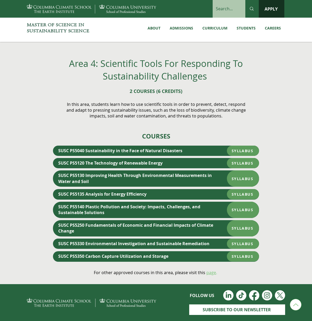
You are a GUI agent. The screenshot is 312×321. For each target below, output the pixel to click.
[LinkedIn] (228, 295)
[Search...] (225, 9)
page (211, 272)
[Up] (295, 304)
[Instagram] (267, 295)
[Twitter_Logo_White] (280, 295)
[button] (246, 28)
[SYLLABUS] (243, 151)
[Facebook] (254, 295)
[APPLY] (271, 9)
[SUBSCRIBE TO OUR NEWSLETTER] (237, 309)
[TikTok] (241, 295)
